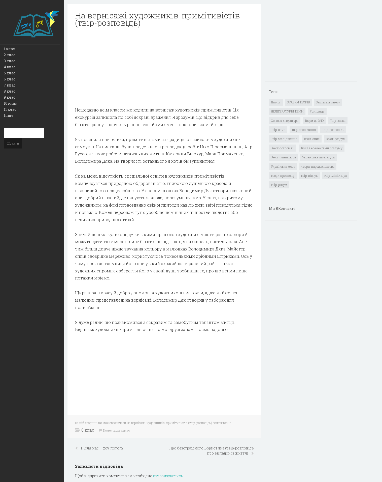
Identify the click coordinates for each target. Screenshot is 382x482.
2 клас (9, 54)
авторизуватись (168, 475)
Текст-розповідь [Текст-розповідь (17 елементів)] (282, 148)
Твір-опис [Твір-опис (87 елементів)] (278, 130)
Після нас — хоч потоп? (102, 448)
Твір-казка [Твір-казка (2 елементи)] (337, 121)
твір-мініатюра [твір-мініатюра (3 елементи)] (335, 176)
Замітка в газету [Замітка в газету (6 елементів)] (328, 102)
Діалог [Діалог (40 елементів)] (276, 102)
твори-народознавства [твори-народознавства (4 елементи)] (317, 166)
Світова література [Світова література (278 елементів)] (284, 121)
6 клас (9, 79)
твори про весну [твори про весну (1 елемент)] (283, 176)
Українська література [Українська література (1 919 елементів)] (318, 157)
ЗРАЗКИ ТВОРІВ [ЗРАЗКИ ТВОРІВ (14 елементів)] (298, 102)
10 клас (10, 103)
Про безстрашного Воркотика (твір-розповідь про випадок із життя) (211, 451)
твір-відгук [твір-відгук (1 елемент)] (309, 176)
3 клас (9, 61)
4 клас (9, 67)
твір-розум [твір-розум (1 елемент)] (279, 185)
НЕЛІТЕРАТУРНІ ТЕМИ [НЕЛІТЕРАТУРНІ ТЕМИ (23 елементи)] (287, 111)
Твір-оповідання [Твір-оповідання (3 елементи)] (304, 130)
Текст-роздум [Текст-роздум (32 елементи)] (335, 139)
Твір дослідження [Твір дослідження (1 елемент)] (284, 139)
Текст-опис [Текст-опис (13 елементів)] (312, 139)
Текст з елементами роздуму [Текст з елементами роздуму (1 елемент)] (321, 148)
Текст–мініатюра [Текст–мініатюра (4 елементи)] (283, 157)
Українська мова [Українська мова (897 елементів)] (283, 166)
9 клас (9, 97)
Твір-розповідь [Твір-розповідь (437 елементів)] (333, 130)
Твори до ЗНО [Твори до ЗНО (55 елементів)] (314, 121)
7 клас (9, 85)
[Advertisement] (164, 67)
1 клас (9, 48)
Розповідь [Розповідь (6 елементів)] (317, 111)
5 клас (9, 73)
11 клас (10, 109)
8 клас (9, 91)
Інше (8, 115)
